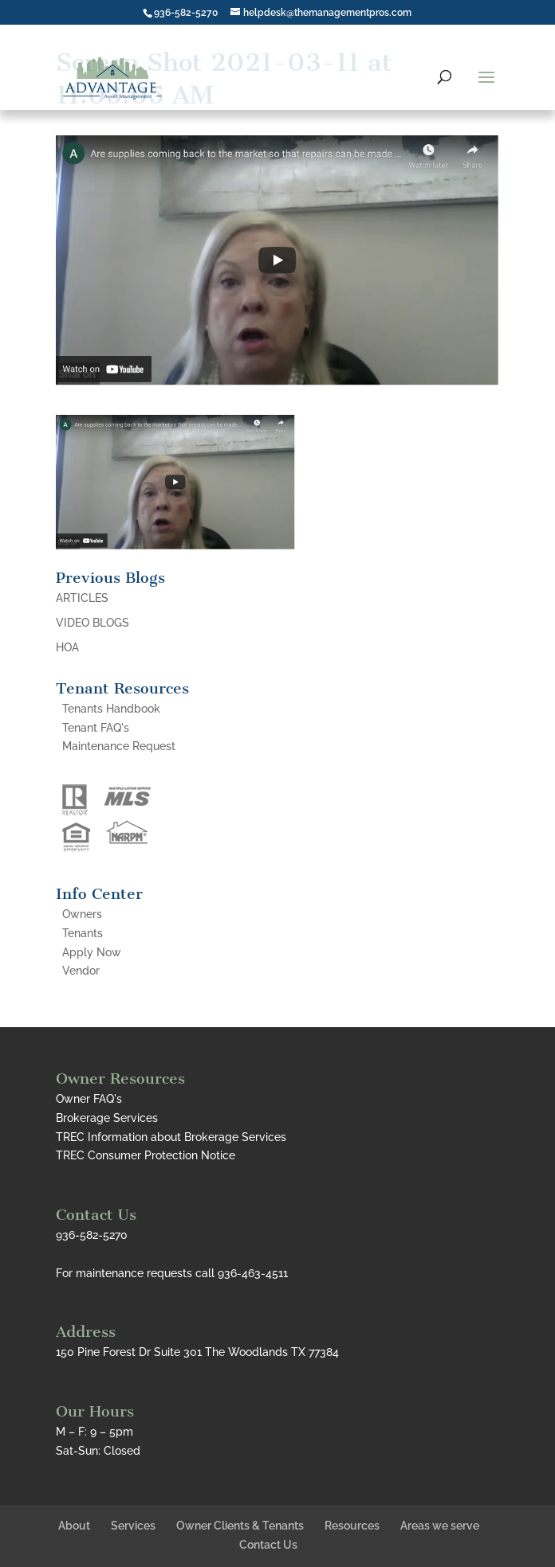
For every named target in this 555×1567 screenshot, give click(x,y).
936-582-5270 (186, 12)
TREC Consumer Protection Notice (145, 1155)
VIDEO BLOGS (92, 622)
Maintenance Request (118, 746)
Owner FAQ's (89, 1098)
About (74, 1525)
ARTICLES (82, 598)
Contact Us (268, 1544)
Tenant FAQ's (95, 727)
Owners (82, 914)
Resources (352, 1525)
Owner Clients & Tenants (240, 1525)
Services (133, 1525)
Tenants (82, 933)
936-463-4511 (253, 1273)
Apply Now (91, 952)
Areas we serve (439, 1525)
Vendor (81, 970)
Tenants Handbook (111, 708)
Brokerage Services (107, 1118)
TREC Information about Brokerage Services (171, 1137)
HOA (67, 647)
